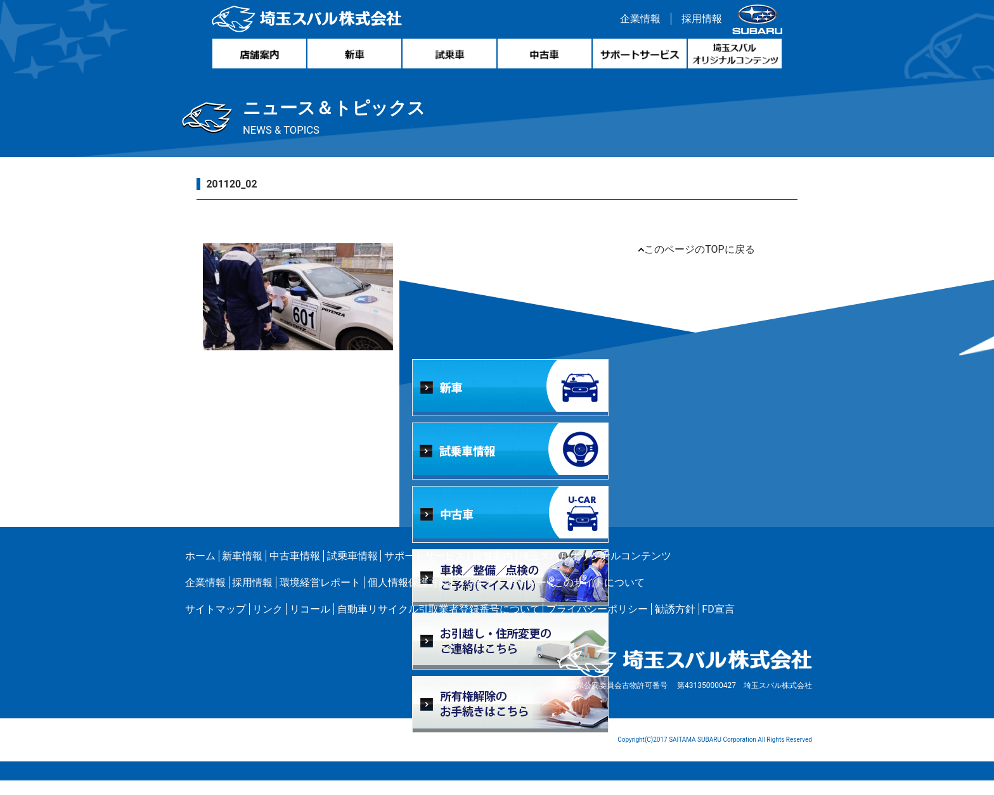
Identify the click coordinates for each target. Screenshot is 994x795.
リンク (267, 624)
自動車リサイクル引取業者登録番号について (438, 624)
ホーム (200, 570)
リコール (310, 624)
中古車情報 (294, 570)
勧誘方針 (675, 624)
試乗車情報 (352, 570)
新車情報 (242, 570)
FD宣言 (718, 624)
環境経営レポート (320, 597)
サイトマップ (215, 624)
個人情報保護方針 (408, 597)
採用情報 (698, 21)
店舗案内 (492, 570)
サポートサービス (424, 570)
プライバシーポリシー (597, 624)
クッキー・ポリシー (500, 597)
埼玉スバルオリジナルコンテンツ (595, 570)
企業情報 (637, 21)
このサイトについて (599, 597)
